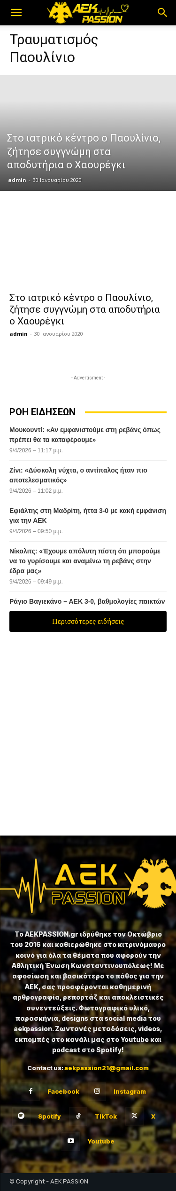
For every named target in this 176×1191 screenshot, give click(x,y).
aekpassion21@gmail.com (106, 1068)
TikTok (106, 1116)
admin (17, 179)
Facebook (63, 1091)
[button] (16, 12)
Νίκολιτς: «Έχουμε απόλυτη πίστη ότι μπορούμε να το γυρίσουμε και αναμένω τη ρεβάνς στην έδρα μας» (85, 561)
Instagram (130, 1091)
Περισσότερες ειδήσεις (88, 621)
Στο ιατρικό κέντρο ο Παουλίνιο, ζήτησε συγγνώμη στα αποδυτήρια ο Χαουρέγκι (84, 309)
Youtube (101, 1141)
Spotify (49, 1116)
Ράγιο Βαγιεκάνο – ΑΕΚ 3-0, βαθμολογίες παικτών (87, 601)
